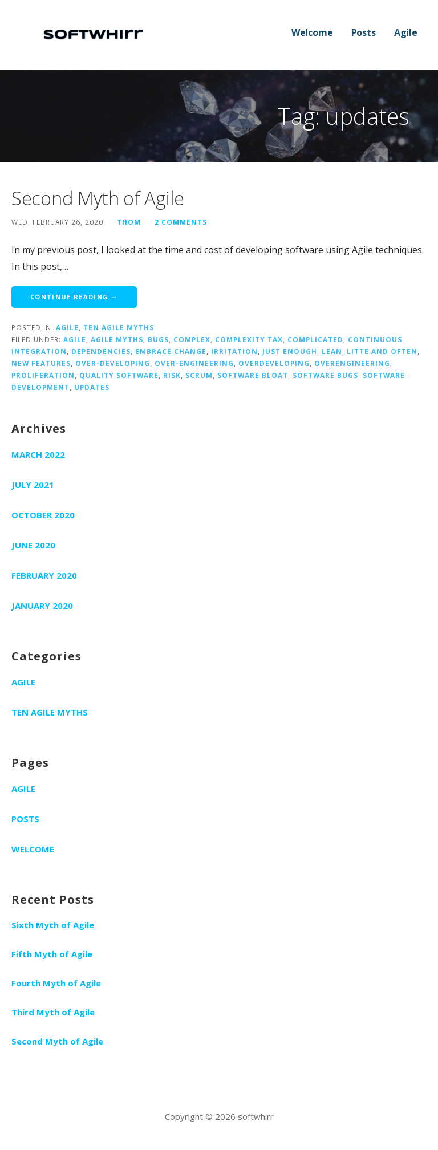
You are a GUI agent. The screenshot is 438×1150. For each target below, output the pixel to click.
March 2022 (38, 454)
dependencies (101, 351)
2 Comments (181, 221)
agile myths (117, 339)
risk (172, 375)
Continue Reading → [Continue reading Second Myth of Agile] (74, 296)
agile (74, 339)
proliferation (43, 375)
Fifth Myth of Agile (51, 954)
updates (92, 387)
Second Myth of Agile (97, 198)
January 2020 (42, 605)
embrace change (170, 351)
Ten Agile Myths (118, 327)
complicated (315, 339)
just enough (289, 351)
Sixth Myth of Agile (52, 924)
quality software (119, 375)
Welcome (312, 32)
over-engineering (194, 363)
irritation (234, 351)
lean (332, 351)
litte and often (382, 351)
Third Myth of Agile (53, 1012)
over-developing (112, 363)
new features (41, 363)
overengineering (352, 363)
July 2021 (32, 484)
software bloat (252, 375)
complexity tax (249, 339)
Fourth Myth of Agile (56, 983)
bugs (158, 339)
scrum (199, 375)
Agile (405, 32)
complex (191, 339)
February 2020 (44, 575)
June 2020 (33, 545)
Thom (129, 221)
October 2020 (43, 515)
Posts (363, 32)
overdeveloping (274, 363)
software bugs (325, 375)
